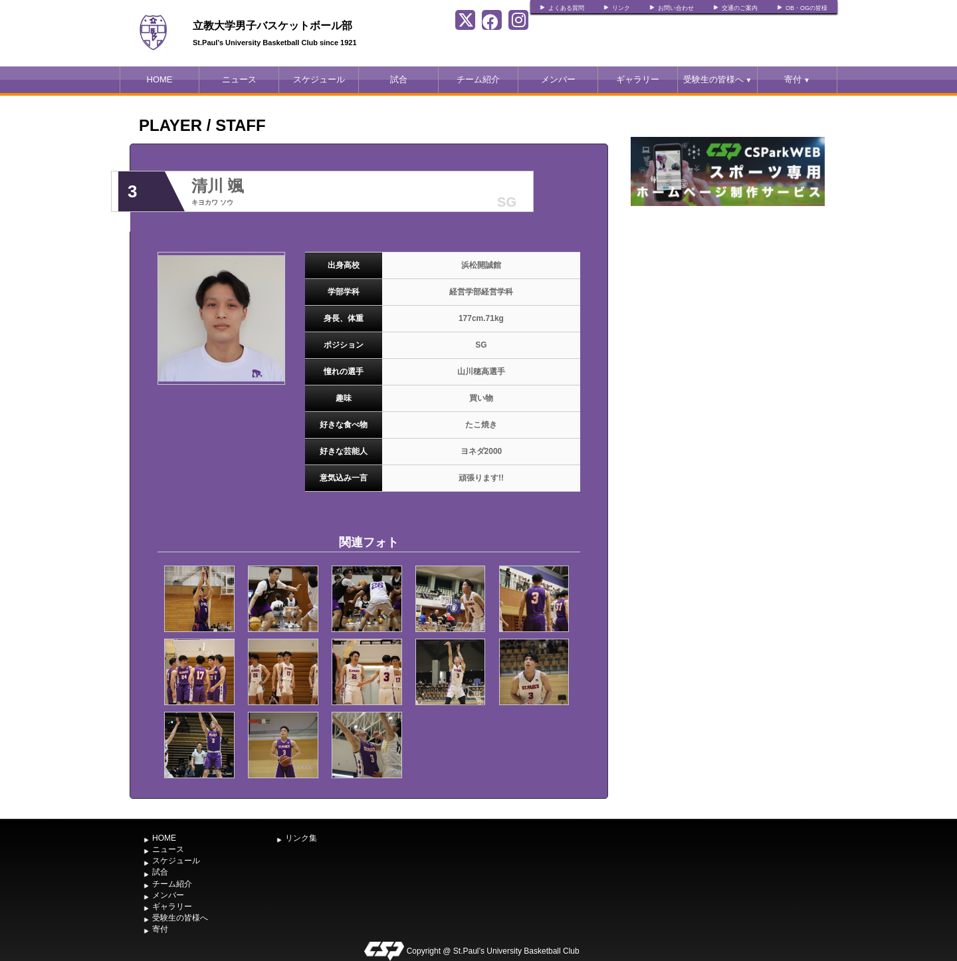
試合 (398, 79)
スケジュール (319, 79)
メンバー (558, 79)
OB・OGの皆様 (806, 8)
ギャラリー (637, 79)
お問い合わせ (676, 8)
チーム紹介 (478, 79)
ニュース (239, 79)
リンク (621, 8)
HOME (160, 79)
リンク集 (301, 838)
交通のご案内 (740, 8)
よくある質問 (566, 8)
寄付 (797, 79)
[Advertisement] (727, 309)
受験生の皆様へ (717, 79)
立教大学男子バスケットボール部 (272, 25)
